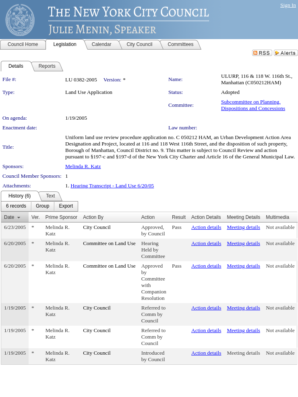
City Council (97, 227)
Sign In (288, 5)
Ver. (35, 217)
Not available (280, 227)
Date (9, 217)
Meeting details (243, 227)
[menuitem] (16, 206)
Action (148, 217)
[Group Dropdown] (42, 206)
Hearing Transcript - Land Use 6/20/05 (112, 186)
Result (179, 217)
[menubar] (39, 206)
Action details (206, 227)
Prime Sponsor (61, 217)
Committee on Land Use (109, 243)
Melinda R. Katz (83, 166)
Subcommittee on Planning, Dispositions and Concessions (253, 105)
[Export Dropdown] (66, 206)
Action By (93, 217)
